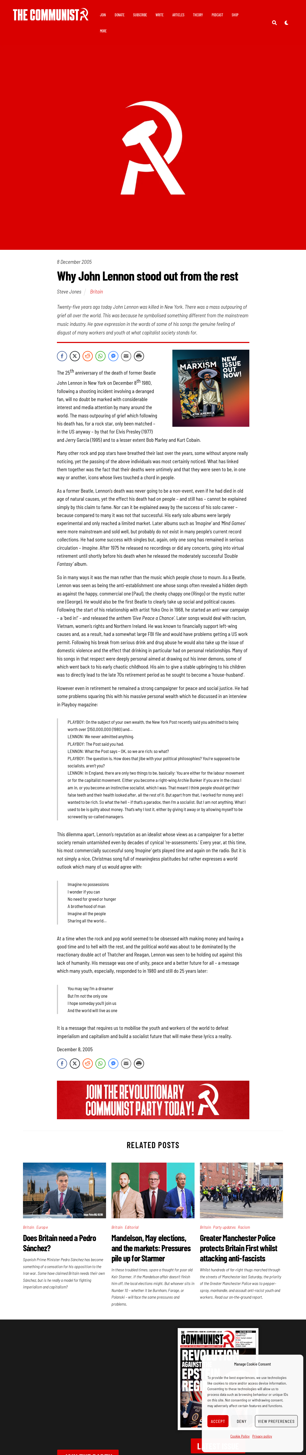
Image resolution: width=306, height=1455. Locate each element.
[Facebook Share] (62, 356)
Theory (202, 15)
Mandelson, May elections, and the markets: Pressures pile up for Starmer (151, 1247)
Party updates (224, 1227)
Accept (218, 1421)
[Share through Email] (126, 356)
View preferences (276, 1421)
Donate (123, 15)
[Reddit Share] (88, 356)
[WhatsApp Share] (100, 356)
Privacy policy (262, 1436)
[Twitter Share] (75, 356)
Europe (42, 1227)
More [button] (122, 31)
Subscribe (144, 15)
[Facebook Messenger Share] (113, 356)
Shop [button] (107, 31)
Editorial (132, 1227)
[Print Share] (139, 356)
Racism (244, 1227)
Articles (182, 15)
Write (163, 15)
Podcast (221, 15)
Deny (242, 1421)
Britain (96, 291)
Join (107, 15)
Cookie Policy (240, 1436)
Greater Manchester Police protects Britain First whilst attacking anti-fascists (238, 1247)
